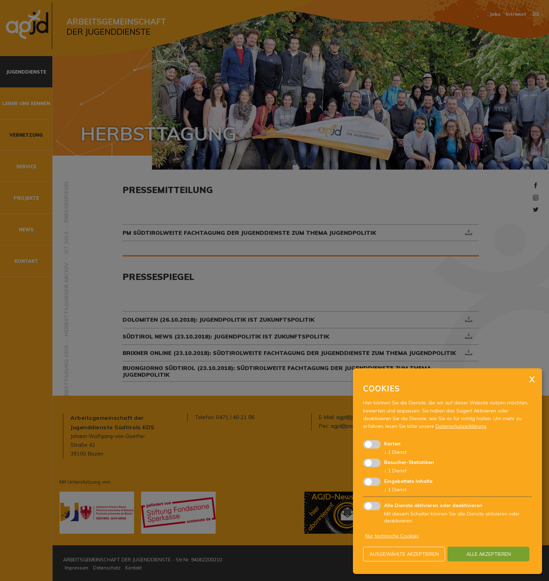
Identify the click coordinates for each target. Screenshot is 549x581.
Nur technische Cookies (392, 536)
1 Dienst (395, 452)
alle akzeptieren (488, 554)
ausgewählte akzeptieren (404, 554)
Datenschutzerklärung (461, 426)
